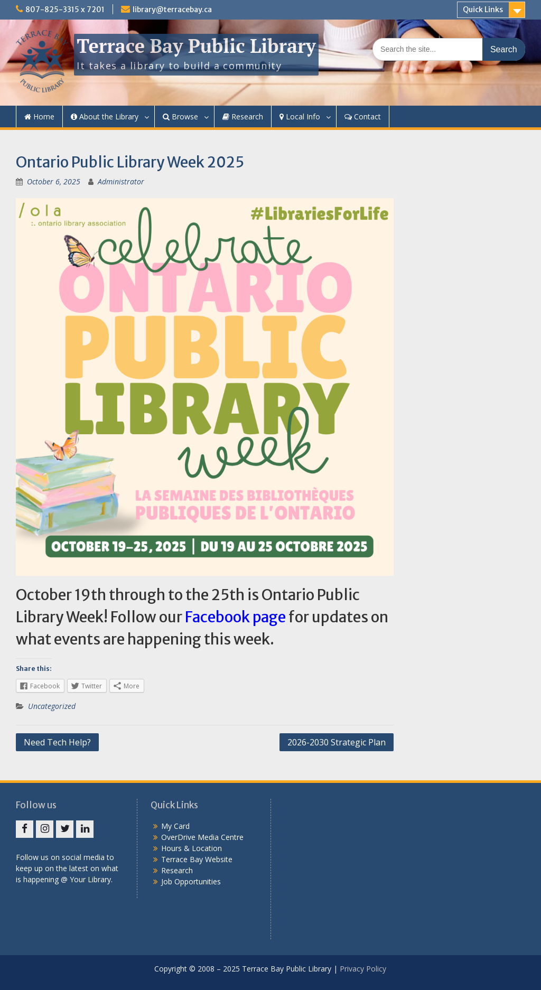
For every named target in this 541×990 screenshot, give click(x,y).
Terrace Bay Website (196, 859)
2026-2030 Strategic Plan (336, 742)
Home (39, 116)
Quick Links (483, 9)
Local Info (299, 116)
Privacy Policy (363, 969)
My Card (175, 826)
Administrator (121, 181)
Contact (362, 116)
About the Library (104, 116)
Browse (180, 116)
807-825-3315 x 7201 (65, 9)
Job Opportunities (191, 881)
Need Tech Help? (57, 742)
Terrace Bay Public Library (196, 45)
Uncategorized (52, 706)
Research (242, 116)
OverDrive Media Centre (202, 837)
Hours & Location (191, 848)
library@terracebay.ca (172, 9)
